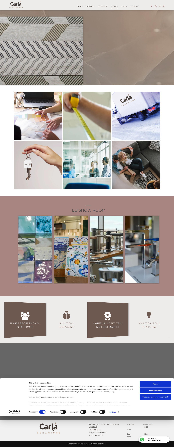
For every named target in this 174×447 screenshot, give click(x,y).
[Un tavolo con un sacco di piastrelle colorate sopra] (35, 250)
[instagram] (155, 6)
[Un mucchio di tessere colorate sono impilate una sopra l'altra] (71, 250)
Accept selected (155, 421)
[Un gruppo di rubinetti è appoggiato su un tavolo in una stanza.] (142, 250)
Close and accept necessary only (155, 427)
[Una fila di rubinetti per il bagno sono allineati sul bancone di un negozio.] (107, 250)
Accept (155, 414)
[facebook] (151, 6)
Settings (113, 443)
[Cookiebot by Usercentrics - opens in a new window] (14, 442)
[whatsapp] (163, 6)
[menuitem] (80, 6)
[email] (159, 6)
